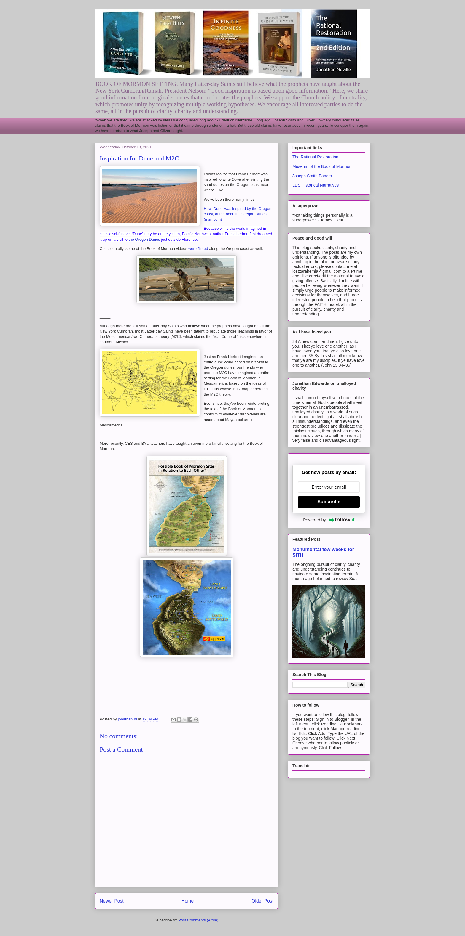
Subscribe (328, 501)
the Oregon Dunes (144, 239)
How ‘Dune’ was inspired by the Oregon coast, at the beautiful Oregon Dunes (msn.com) (237, 213)
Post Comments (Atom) (198, 920)
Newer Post (112, 900)
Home (187, 900)
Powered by (329, 519)
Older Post (262, 900)
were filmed (198, 248)
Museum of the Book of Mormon (321, 166)
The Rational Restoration (315, 157)
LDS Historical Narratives (315, 185)
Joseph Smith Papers (312, 176)
